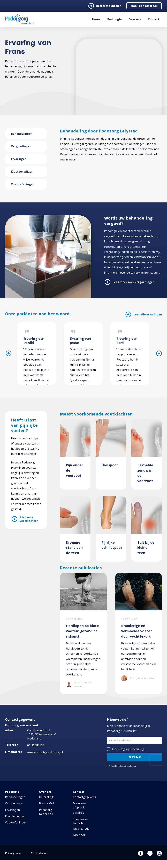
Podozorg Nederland (46, 812)
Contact (153, 19)
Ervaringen (18, 159)
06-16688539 (35, 745)
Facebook (79, 835)
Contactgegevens (84, 797)
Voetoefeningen (22, 184)
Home (96, 19)
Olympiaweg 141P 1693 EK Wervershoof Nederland (41, 734)
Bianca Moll (47, 803)
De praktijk (46, 797)
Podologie (114, 19)
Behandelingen (21, 134)
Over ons (134, 19)
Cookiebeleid (39, 853)
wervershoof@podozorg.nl (45, 752)
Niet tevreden (82, 828)
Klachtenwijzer (22, 171)
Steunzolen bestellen (80, 821)
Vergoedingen (21, 146)
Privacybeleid (13, 853)
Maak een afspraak (144, 6)
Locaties (78, 813)
